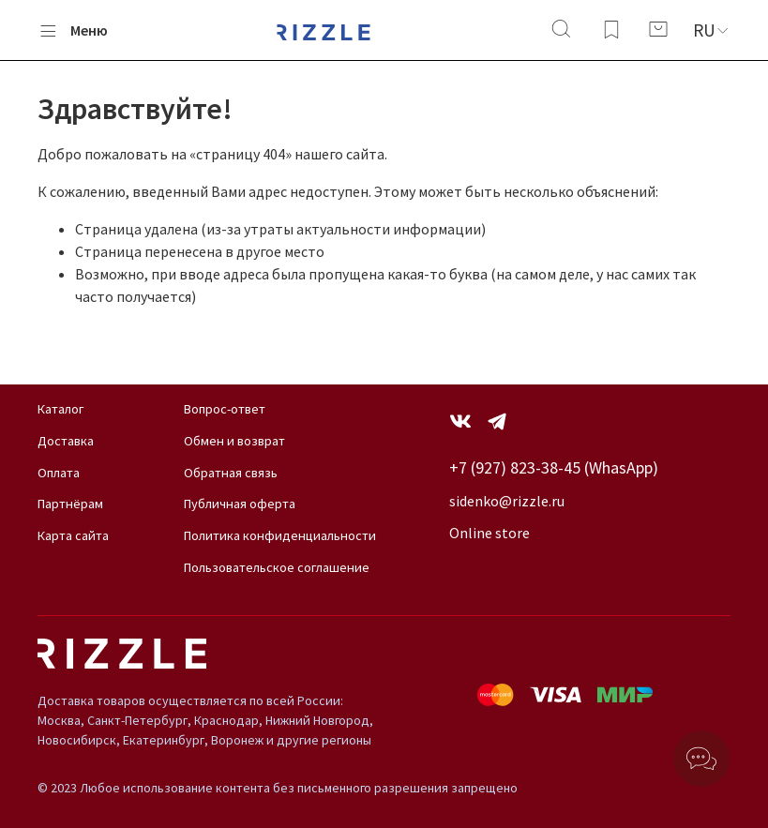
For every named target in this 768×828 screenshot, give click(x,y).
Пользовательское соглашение (276, 567)
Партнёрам (70, 503)
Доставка (66, 440)
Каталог (61, 408)
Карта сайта (73, 535)
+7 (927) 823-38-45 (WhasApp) (553, 467)
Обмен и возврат (234, 440)
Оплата (59, 472)
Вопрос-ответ (224, 408)
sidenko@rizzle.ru (507, 500)
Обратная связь (231, 472)
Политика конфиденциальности (280, 535)
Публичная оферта (239, 503)
